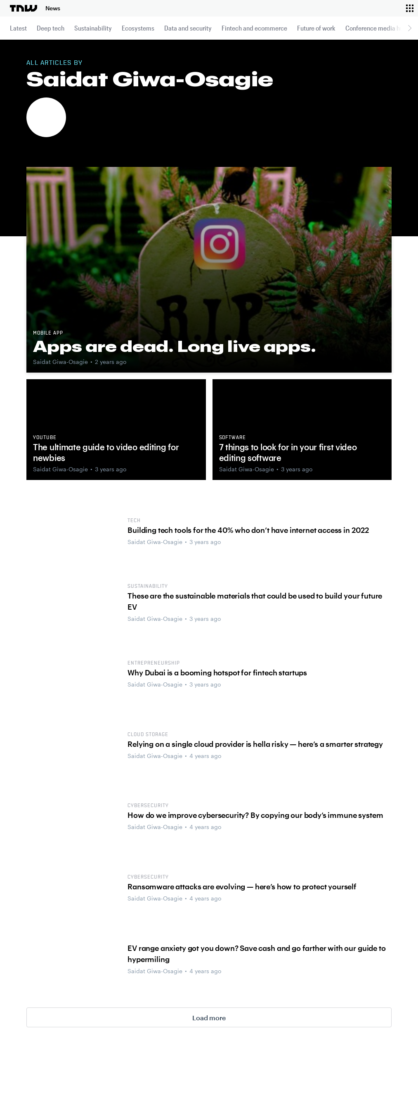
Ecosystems (138, 28)
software (232, 437)
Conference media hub (376, 28)
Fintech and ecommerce (254, 28)
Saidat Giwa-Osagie (60, 361)
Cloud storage (148, 734)
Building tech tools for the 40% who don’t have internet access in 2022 (248, 530)
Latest (18, 28)
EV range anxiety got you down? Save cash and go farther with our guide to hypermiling (256, 953)
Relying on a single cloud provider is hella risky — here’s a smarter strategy (255, 743)
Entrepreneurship (153, 663)
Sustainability (93, 28)
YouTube (45, 437)
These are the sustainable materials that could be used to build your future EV (255, 601)
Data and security (188, 28)
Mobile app (48, 333)
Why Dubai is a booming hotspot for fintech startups (217, 672)
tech (134, 520)
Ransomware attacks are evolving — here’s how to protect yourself (242, 886)
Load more (209, 1018)
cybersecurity (148, 805)
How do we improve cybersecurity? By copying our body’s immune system (255, 815)
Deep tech (50, 28)
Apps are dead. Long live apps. (174, 346)
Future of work (316, 28)
